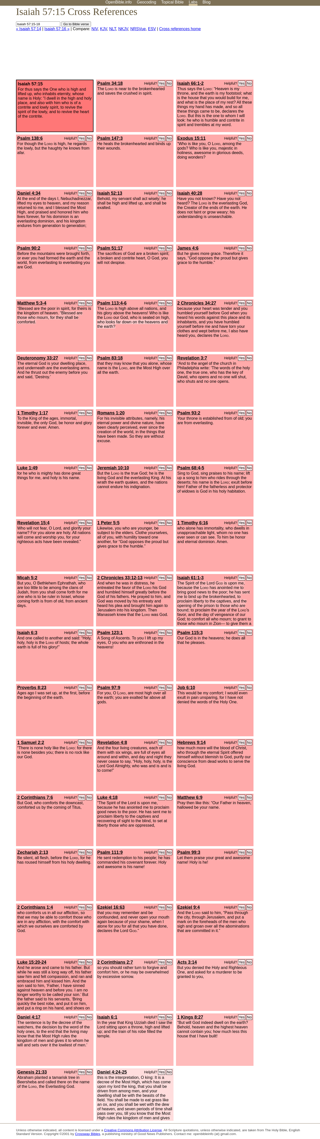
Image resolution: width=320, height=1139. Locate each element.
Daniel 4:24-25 (112, 1072)
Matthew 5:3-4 (31, 303)
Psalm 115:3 (190, 632)
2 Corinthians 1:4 (35, 907)
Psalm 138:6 (30, 138)
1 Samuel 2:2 (30, 742)
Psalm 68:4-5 (190, 467)
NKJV (123, 29)
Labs (193, 2)
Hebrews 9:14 (191, 742)
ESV (152, 29)
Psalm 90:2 (28, 248)
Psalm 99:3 (188, 852)
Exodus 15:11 (191, 138)
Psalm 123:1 (110, 632)
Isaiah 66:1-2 (190, 83)
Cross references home (180, 29)
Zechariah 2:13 (32, 852)
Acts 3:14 (187, 962)
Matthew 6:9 (189, 797)
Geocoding (146, 2)
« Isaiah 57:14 (28, 29)
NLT (112, 29)
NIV (95, 29)
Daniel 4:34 (28, 193)
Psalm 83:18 (110, 358)
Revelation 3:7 (192, 358)
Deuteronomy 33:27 (37, 358)
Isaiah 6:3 (27, 632)
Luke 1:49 (27, 467)
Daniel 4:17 (28, 1017)
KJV (103, 29)
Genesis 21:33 (32, 1072)
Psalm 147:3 (110, 138)
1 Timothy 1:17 (32, 412)
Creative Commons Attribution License (133, 1130)
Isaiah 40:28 (189, 193)
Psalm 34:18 (110, 83)
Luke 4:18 (107, 797)
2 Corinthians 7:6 (35, 797)
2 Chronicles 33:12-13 (119, 577)
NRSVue (138, 29)
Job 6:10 (186, 687)
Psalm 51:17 (110, 248)
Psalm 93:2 (188, 412)
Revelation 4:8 (112, 742)
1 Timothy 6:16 (192, 522)
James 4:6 (187, 248)
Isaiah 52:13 (109, 193)
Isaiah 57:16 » (57, 29)
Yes (161, 83)
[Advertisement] (269, 45)
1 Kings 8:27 (190, 1017)
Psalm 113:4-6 (111, 303)
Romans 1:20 (111, 412)
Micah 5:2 (27, 577)
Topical (172, 2)
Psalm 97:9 (108, 687)
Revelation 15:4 (33, 522)
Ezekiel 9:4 (188, 907)
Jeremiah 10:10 (113, 467)
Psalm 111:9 (110, 852)
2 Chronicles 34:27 (196, 303)
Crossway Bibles (87, 1134)
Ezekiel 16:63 (111, 907)
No (169, 83)
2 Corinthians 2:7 (115, 962)
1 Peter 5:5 (108, 522)
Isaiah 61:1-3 (190, 577)
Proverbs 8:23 (31, 687)
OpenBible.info (119, 2)
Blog (206, 2)
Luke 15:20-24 (31, 962)
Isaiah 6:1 (107, 1017)
